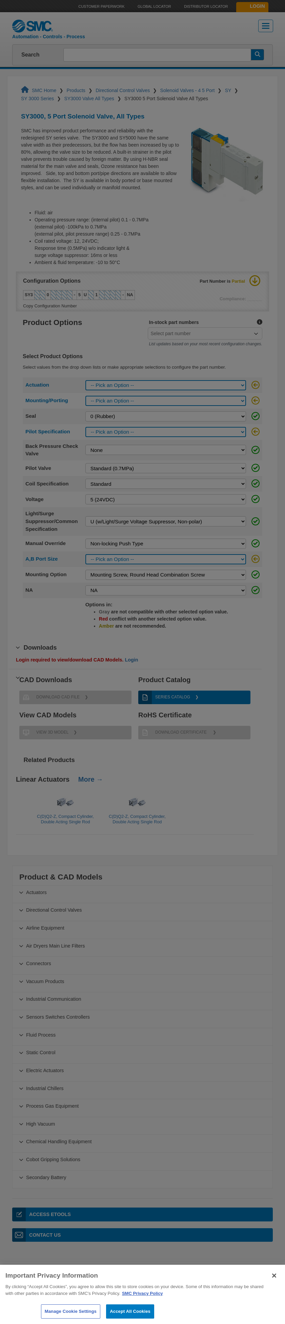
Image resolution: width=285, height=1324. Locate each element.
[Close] (274, 1285)
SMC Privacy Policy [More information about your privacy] (142, 1303)
